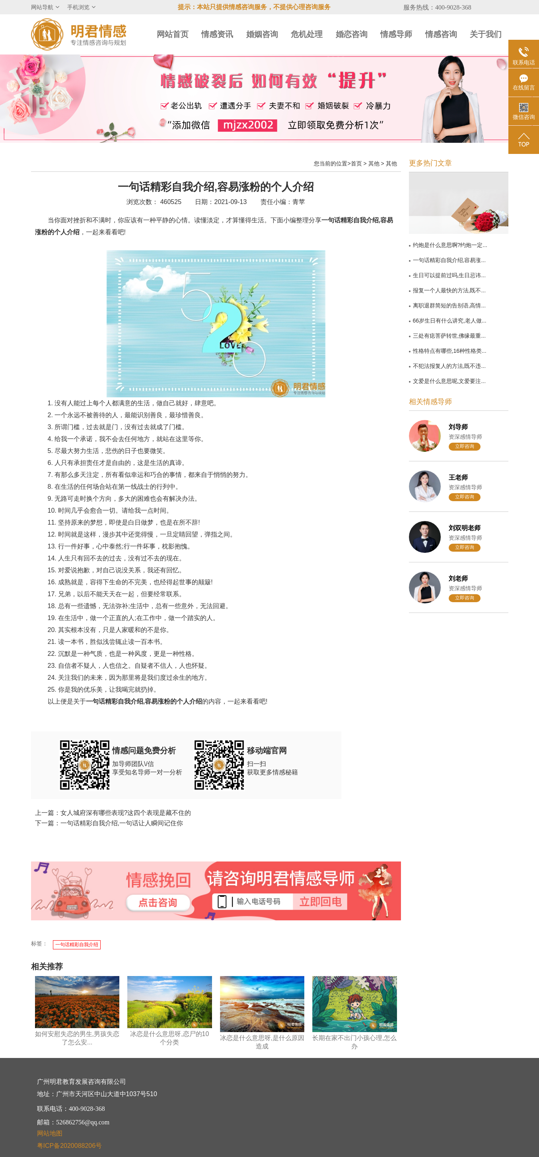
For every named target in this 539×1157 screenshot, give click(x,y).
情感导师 (396, 34)
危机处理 (307, 34)
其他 (373, 163)
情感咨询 (441, 34)
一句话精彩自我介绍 (76, 944)
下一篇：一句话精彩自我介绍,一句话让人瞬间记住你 (109, 823)
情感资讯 (217, 34)
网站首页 (173, 34)
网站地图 (49, 1133)
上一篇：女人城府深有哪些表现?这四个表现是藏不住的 (113, 812)
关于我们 (486, 34)
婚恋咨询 (352, 34)
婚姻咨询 (262, 34)
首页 (356, 163)
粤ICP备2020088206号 (69, 1145)
